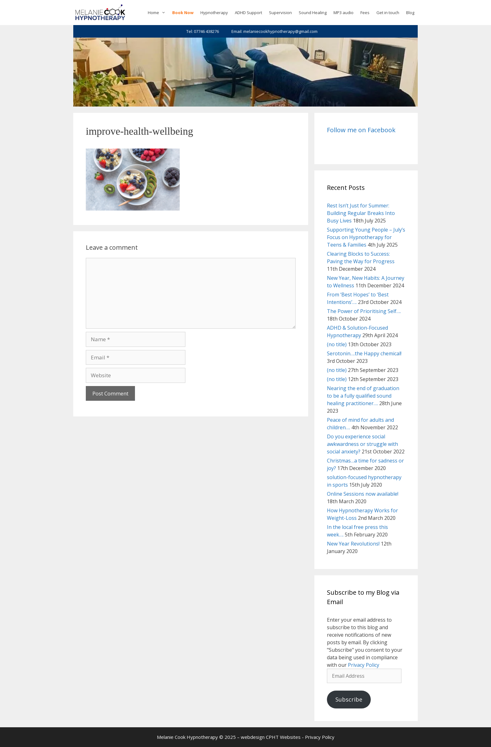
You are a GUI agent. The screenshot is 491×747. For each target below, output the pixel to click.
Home (158, 12)
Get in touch (387, 12)
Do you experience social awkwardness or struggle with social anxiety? (362, 444)
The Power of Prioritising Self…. (364, 311)
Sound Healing (313, 12)
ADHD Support (248, 12)
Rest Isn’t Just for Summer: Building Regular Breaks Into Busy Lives (361, 213)
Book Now (183, 12)
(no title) (337, 344)
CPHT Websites (283, 737)
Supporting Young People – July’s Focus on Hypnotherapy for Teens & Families (366, 237)
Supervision (280, 12)
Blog (410, 12)
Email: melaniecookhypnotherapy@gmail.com (274, 31)
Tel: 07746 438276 (202, 31)
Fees (365, 12)
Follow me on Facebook (361, 130)
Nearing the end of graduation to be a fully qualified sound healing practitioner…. (363, 396)
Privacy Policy (363, 664)
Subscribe (348, 699)
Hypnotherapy (214, 12)
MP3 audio (343, 12)
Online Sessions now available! (362, 493)
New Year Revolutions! (353, 543)
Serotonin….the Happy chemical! (364, 353)
